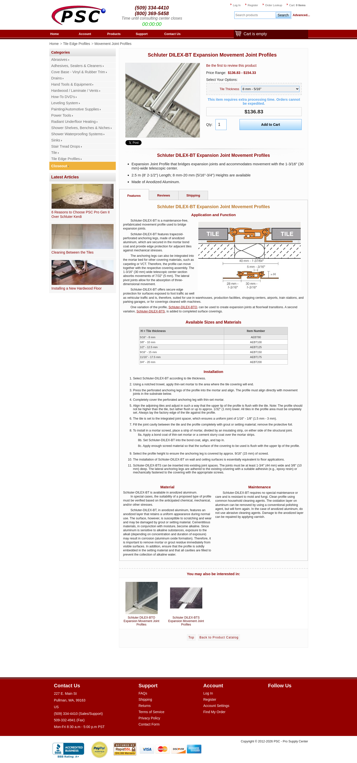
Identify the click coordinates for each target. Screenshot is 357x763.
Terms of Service (151, 712)
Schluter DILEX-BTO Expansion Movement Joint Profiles (141, 603)
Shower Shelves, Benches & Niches (80, 128)
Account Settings (216, 706)
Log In (236, 5)
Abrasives (59, 60)
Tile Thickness (229, 89)
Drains (56, 78)
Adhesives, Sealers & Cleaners (76, 66)
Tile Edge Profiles (76, 44)
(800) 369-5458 (152, 13)
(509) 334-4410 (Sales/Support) (78, 714)
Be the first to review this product (231, 65)
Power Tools (61, 115)
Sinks (55, 140)
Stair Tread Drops (65, 146)
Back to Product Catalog (219, 637)
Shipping (193, 195)
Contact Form (149, 724)
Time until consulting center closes (151, 18)
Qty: (209, 125)
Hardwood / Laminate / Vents (74, 91)
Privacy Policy (149, 718)
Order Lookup (273, 5)
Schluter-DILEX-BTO (183, 307)
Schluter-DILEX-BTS (151, 311)
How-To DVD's (63, 97)
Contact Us (172, 34)
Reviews (163, 195)
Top (191, 637)
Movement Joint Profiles (112, 44)
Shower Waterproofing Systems (77, 134)
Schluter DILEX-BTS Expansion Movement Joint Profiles (186, 603)
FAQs (143, 693)
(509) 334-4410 (152, 7)
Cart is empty (254, 34)
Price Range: (216, 73)
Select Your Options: (222, 80)
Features (134, 196)
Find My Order (214, 712)
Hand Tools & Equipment (71, 84)
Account (85, 34)
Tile (54, 153)
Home (54, 34)
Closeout (59, 166)
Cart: (297, 5)
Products (114, 34)
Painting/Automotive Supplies (75, 109)
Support (142, 34)
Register (253, 5)
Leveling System (64, 103)
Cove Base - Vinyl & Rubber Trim (78, 72)
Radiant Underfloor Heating (73, 122)
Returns (145, 706)
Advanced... (300, 15)
